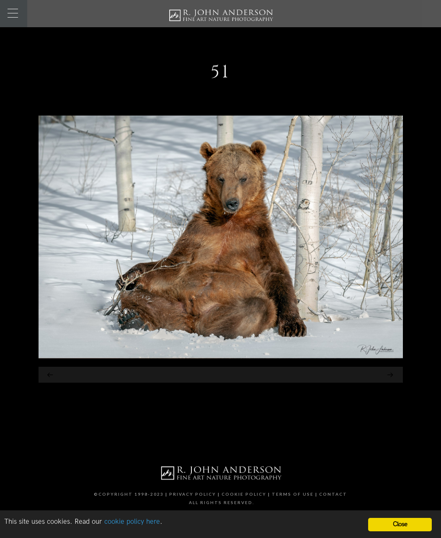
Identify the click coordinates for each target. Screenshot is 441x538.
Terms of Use (293, 494)
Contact (333, 494)
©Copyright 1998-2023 (129, 494)
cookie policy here (132, 521)
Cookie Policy (244, 494)
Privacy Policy (192, 494)
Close (400, 524)
